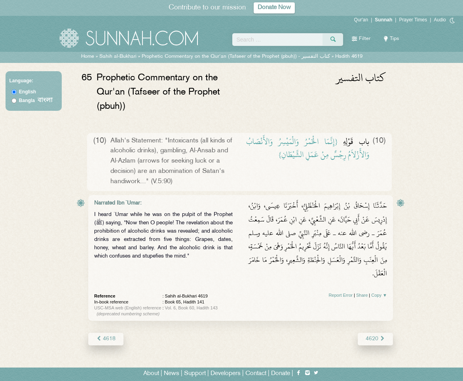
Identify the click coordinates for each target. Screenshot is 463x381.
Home (87, 56)
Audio (440, 20)
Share (362, 295)
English (27, 92)
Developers (226, 374)
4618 (106, 338)
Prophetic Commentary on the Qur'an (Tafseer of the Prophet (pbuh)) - (237, 56)
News (171, 374)
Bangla (36, 100)
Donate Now (274, 8)
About (151, 374)
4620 (375, 338)
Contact (255, 374)
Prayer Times (413, 20)
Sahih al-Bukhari (118, 56)
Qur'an (361, 20)
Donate (280, 374)
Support (195, 374)
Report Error (340, 295)
